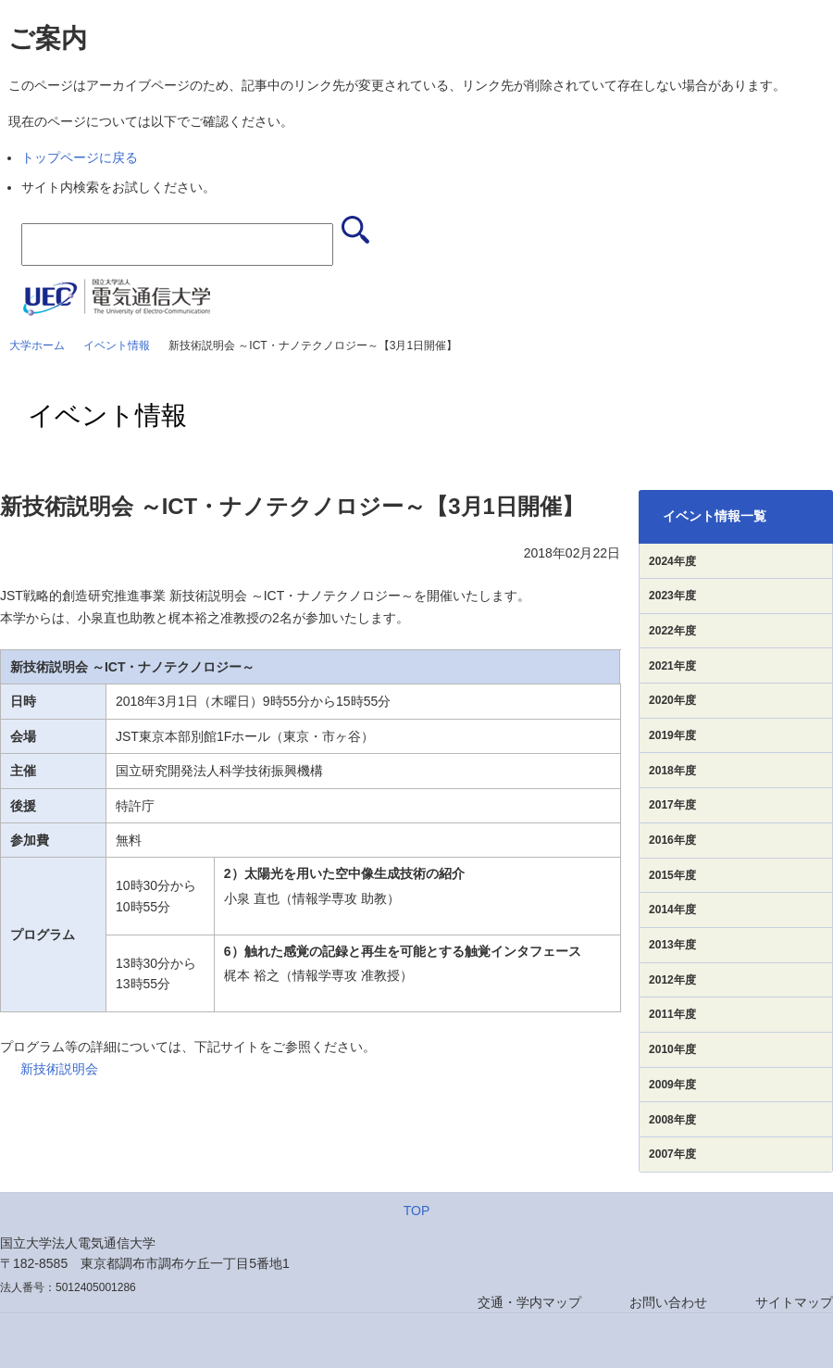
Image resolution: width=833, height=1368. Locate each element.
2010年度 (672, 1049)
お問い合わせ (668, 1302)
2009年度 (672, 1084)
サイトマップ (794, 1302)
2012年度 (672, 979)
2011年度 (672, 1014)
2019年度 (672, 735)
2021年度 (672, 665)
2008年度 (672, 1119)
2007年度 (672, 1154)
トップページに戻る (79, 157)
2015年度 (672, 875)
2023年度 (672, 595)
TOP (417, 1210)
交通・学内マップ (529, 1302)
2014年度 (672, 909)
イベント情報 (116, 345)
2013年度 (672, 944)
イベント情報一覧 (714, 515)
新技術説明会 (59, 1068)
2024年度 (672, 561)
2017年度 (672, 804)
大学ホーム (37, 345)
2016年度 (672, 840)
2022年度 (672, 630)
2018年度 (672, 770)
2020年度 (672, 700)
